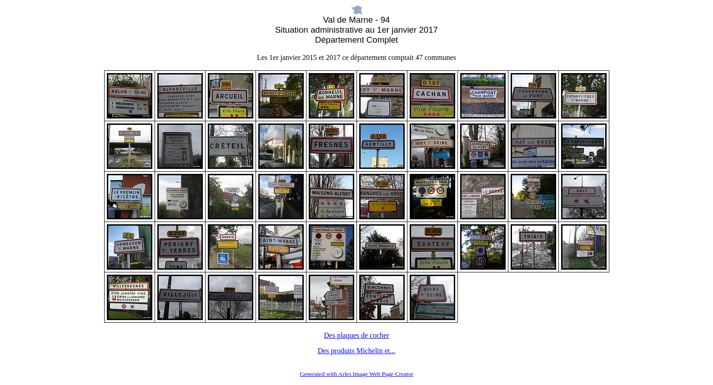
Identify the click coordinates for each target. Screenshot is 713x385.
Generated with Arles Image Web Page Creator (356, 373)
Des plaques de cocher (356, 335)
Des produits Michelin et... (357, 351)
